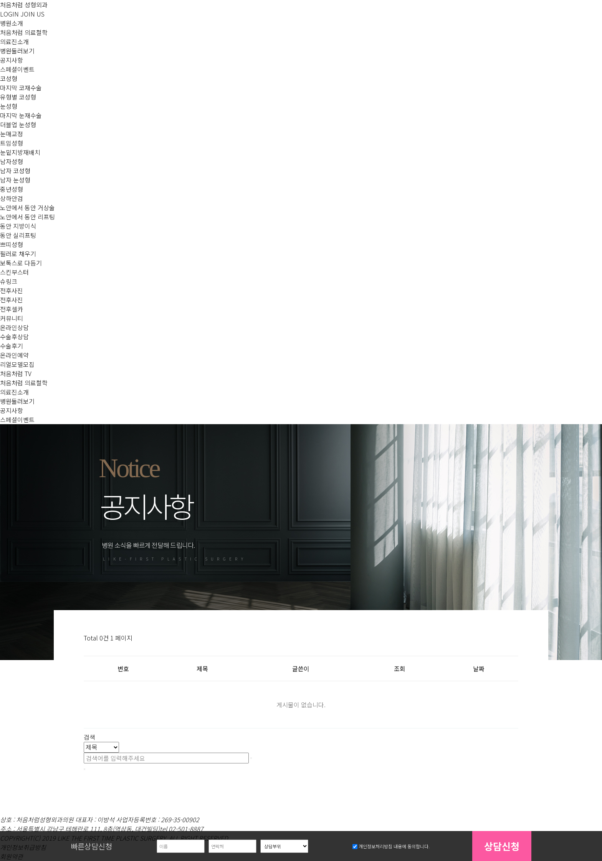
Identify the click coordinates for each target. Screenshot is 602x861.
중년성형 (11, 189)
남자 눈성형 (15, 179)
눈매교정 (11, 133)
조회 (399, 668)
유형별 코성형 (18, 96)
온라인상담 (14, 327)
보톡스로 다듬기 (21, 262)
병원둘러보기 (17, 50)
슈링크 (8, 281)
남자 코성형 (15, 170)
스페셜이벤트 (17, 69)
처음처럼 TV (15, 373)
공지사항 (11, 60)
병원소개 (11, 23)
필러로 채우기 (18, 253)
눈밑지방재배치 (20, 152)
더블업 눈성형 (18, 124)
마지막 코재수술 (21, 87)
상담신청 (501, 846)
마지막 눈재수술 (21, 115)
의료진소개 (14, 41)
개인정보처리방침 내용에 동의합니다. (394, 846)
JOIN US (32, 13)
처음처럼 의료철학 (24, 32)
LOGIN (9, 13)
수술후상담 (14, 336)
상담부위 (8, 834)
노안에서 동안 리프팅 (27, 216)
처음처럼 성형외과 (24, 4)
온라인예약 (14, 355)
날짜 (479, 668)
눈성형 (8, 106)
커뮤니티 (11, 318)
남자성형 (11, 161)
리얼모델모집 (17, 364)
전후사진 (11, 290)
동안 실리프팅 (18, 235)
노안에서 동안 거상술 (27, 207)
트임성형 (11, 143)
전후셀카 (11, 309)
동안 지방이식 (18, 226)
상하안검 (11, 198)
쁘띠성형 (11, 244)
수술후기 (11, 345)
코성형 (8, 78)
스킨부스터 (14, 272)
